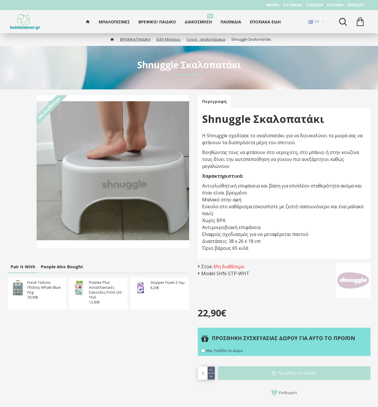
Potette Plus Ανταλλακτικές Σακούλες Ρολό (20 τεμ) (105, 290)
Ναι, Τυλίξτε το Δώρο (224, 350)
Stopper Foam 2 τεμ (167, 282)
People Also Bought (62, 266)
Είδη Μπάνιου (168, 39)
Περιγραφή (214, 101)
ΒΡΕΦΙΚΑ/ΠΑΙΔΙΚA (135, 39)
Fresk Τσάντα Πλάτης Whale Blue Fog (44, 287)
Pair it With (23, 266)
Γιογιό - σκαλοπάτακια (206, 39)
